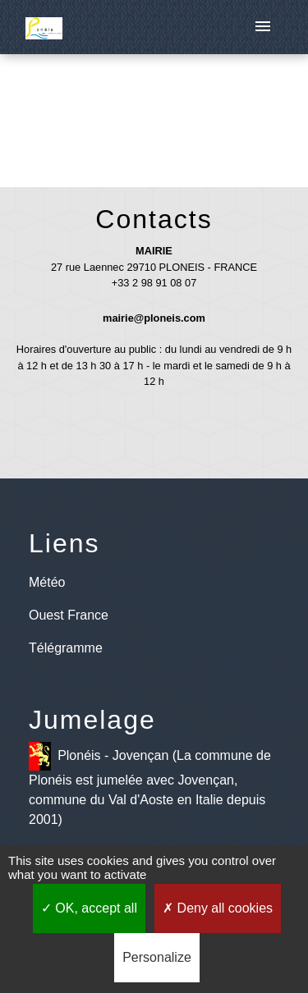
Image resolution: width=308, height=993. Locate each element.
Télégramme (66, 648)
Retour (153, 113)
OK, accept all (89, 908)
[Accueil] (43, 27)
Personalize (156, 957)
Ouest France (68, 615)
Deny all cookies (218, 908)
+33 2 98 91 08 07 (154, 283)
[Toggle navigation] (263, 27)
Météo (47, 582)
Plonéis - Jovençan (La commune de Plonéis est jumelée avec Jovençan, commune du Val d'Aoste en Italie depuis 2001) (150, 784)
